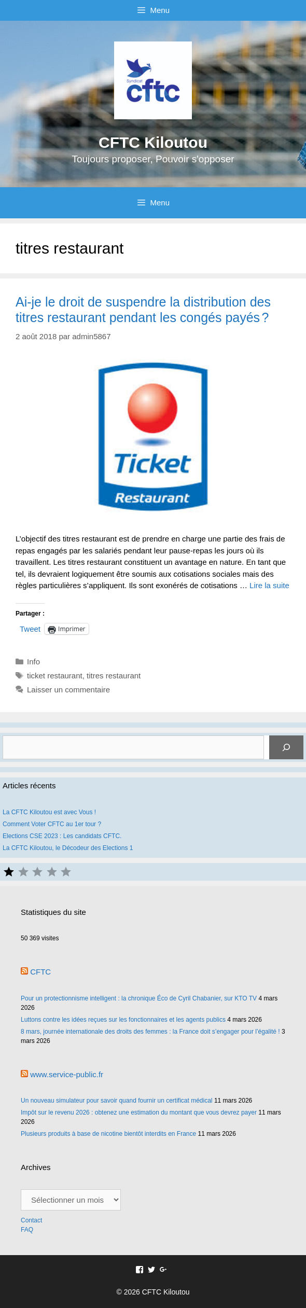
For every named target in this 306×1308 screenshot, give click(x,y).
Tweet (30, 628)
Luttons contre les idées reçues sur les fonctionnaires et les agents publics (123, 1019)
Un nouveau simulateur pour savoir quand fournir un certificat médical (117, 1100)
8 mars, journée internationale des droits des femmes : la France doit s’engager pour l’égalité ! (150, 1031)
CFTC (40, 971)
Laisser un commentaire (68, 689)
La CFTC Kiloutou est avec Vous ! (49, 812)
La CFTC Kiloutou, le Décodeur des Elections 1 (68, 848)
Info (33, 661)
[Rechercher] (286, 747)
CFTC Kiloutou (153, 142)
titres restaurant (114, 675)
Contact (32, 1220)
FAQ (27, 1229)
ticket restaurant (54, 675)
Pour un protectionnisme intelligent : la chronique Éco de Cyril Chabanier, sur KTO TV (139, 998)
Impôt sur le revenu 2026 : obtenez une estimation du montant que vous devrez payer (139, 1112)
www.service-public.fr (66, 1074)
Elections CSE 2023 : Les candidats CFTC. (62, 836)
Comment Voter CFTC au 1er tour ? (52, 824)
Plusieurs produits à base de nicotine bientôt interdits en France (108, 1133)
